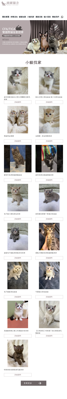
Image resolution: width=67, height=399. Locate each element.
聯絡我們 (55, 17)
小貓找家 (30, 17)
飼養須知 (14, 17)
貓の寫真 (47, 17)
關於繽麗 (5, 17)
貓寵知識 (22, 17)
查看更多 (33, 383)
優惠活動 (38, 17)
